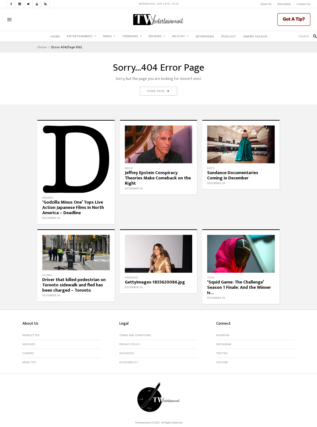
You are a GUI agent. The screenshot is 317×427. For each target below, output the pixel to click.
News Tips (29, 362)
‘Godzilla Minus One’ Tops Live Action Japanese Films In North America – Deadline (73, 207)
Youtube (222, 362)
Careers (28, 353)
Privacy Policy (129, 344)
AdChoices (126, 353)
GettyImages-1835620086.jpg (155, 282)
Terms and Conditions (135, 335)
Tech (210, 277)
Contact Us (303, 4)
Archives (28, 344)
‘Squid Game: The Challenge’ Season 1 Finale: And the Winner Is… (239, 287)
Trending (131, 277)
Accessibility (128, 362)
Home (42, 47)
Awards (47, 197)
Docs (210, 168)
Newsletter (284, 4)
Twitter (221, 353)
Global (47, 275)
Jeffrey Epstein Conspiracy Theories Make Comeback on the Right (158, 178)
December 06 (51, 218)
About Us (266, 4)
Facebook (223, 335)
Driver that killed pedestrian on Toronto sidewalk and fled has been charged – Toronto (74, 285)
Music (129, 168)
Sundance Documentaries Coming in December (232, 175)
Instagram (223, 344)
